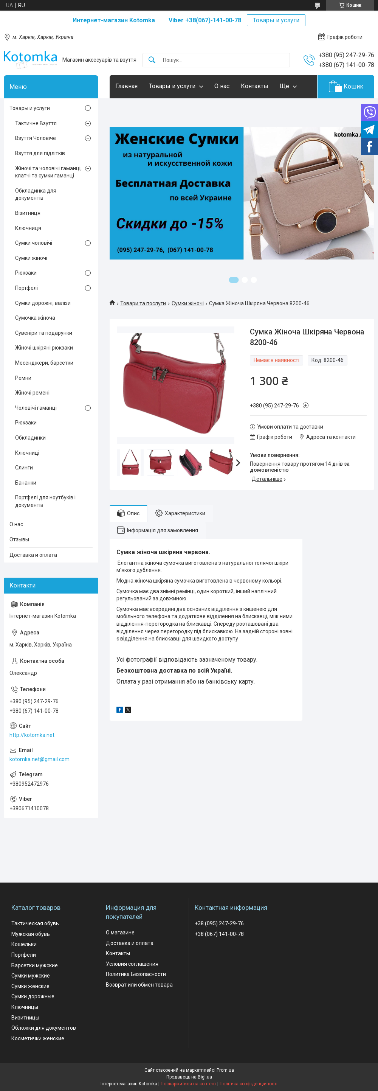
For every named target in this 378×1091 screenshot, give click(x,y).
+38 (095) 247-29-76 (219, 923)
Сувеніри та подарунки (43, 333)
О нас (221, 86)
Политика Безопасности (136, 974)
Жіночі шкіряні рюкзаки (44, 348)
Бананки (25, 483)
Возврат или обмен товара (139, 985)
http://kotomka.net (31, 735)
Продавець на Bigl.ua (189, 1077)
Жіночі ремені (32, 393)
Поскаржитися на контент (188, 1083)
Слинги (24, 468)
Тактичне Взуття (36, 123)
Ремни (23, 378)
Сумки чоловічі (33, 243)
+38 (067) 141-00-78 (219, 934)
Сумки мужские (30, 976)
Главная (126, 86)
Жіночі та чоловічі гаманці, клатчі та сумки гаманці (48, 172)
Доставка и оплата (33, 555)
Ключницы (24, 1007)
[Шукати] (152, 60)
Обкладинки (30, 438)
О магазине (120, 932)
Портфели (23, 955)
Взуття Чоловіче (35, 138)
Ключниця (28, 228)
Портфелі (26, 288)
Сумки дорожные (32, 996)
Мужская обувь (30, 934)
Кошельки (24, 944)
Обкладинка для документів (35, 194)
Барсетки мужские (34, 965)
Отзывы (19, 539)
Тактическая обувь (35, 923)
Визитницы (25, 1018)
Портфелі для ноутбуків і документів (45, 501)
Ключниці (27, 453)
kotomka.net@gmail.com (39, 759)
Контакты (254, 86)
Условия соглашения (132, 964)
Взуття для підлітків (40, 153)
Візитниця (27, 213)
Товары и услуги (276, 20)
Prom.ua (225, 1070)
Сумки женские (30, 986)
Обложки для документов (43, 1028)
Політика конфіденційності (248, 1083)
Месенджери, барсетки (44, 363)
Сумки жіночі (188, 303)
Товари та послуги (143, 303)
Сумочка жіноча (35, 318)
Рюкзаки (26, 273)
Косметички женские (37, 1038)
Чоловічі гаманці (36, 408)
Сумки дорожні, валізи (43, 303)
